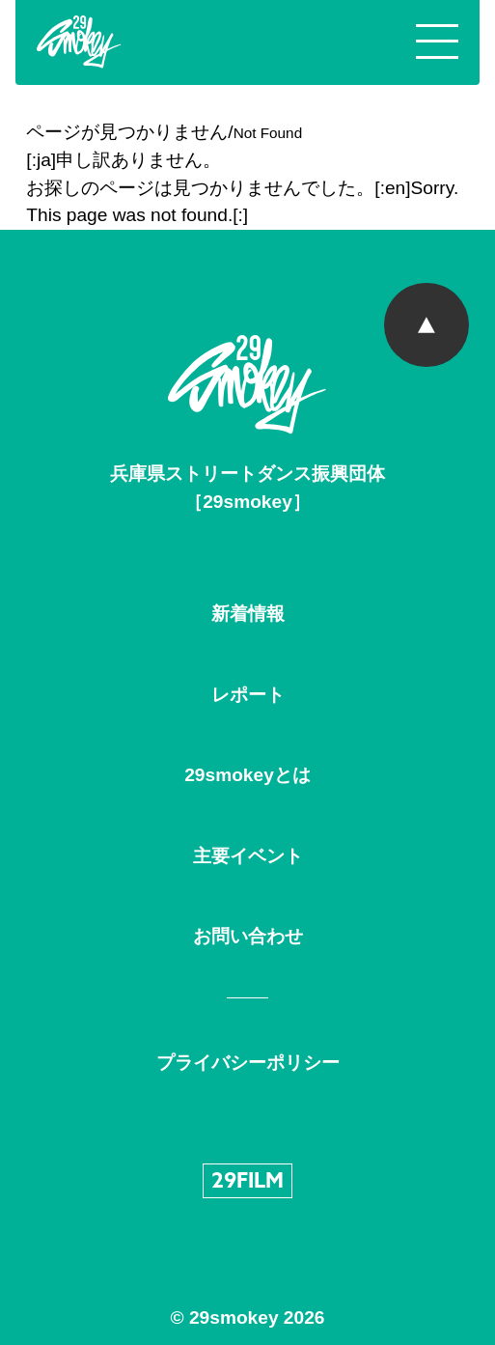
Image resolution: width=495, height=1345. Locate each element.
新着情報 (248, 613)
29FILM (247, 1182)
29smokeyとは (247, 775)
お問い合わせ (248, 936)
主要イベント (248, 856)
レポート (248, 695)
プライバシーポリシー (248, 1062)
